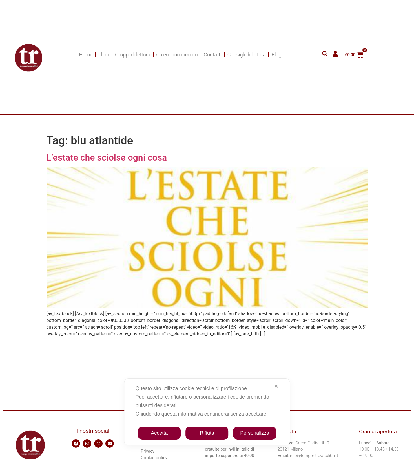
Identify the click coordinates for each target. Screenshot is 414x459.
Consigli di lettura (246, 55)
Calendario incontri (177, 55)
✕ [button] (276, 386)
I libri (104, 55)
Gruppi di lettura (132, 55)
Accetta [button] (159, 433)
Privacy (147, 451)
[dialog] (207, 412)
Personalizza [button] (254, 433)
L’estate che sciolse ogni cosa (107, 157)
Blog (277, 55)
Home (86, 55)
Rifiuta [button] (207, 433)
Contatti (213, 55)
